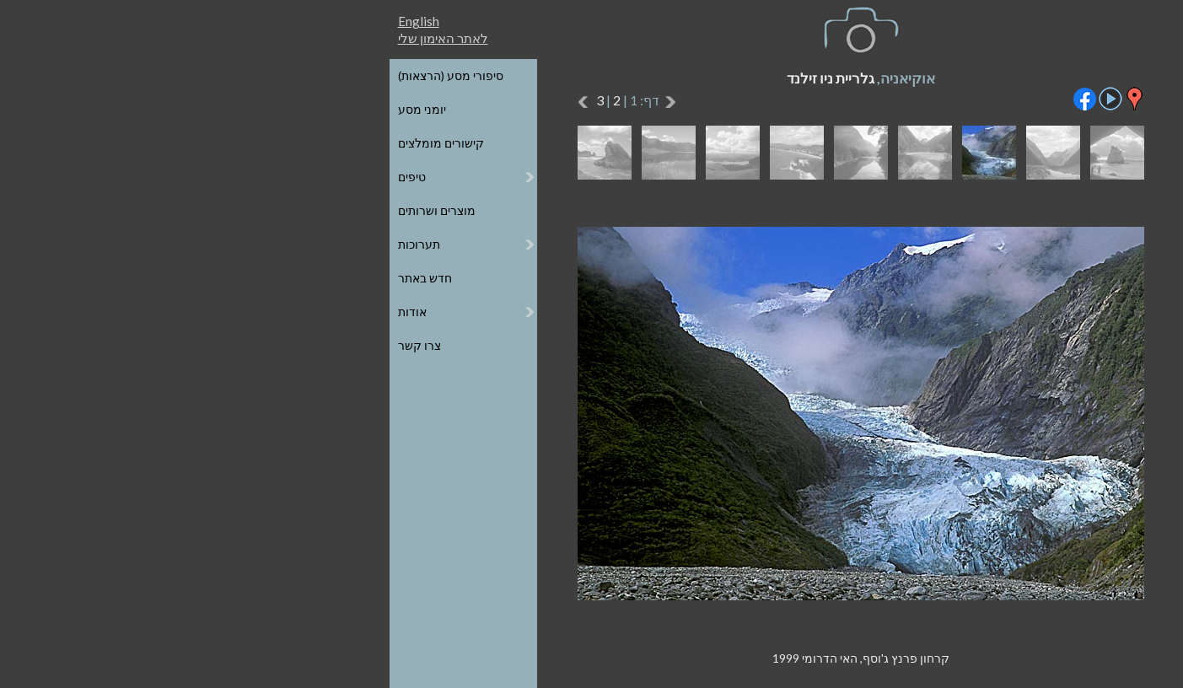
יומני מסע (153, 109)
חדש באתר (156, 278)
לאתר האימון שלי (174, 38)
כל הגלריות (1027, 75)
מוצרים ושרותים (168, 210)
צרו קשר (150, 345)
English (149, 21)
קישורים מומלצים (172, 143)
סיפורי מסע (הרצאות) (181, 75)
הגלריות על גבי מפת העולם (987, 109)
